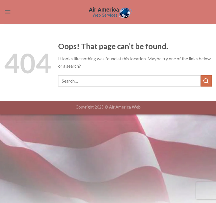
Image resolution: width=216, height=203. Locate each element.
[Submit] (206, 80)
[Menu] (7, 12)
